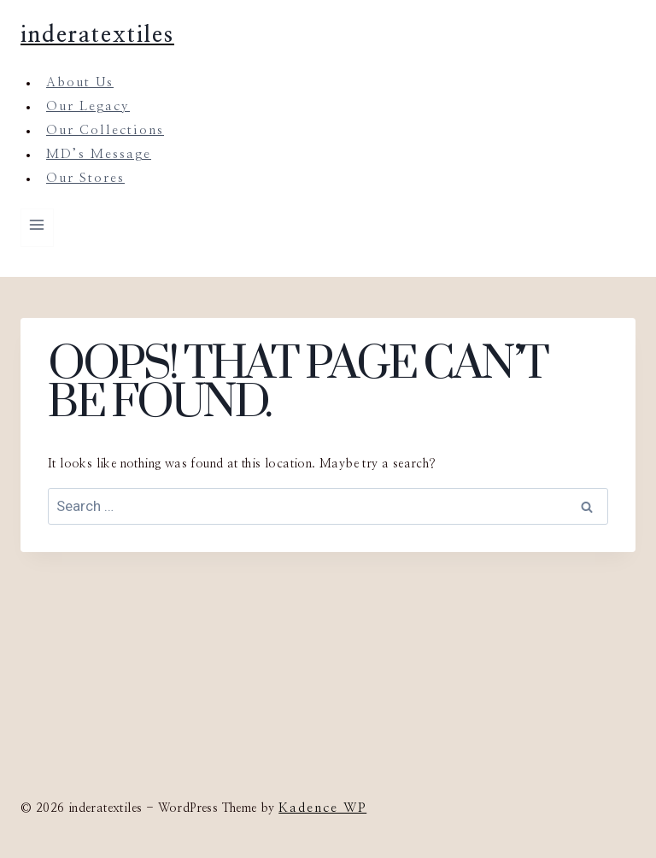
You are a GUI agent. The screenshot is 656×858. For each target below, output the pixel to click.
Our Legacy (88, 106)
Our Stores (85, 178)
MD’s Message (98, 154)
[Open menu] (37, 228)
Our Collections (105, 130)
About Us (80, 82)
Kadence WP (322, 808)
